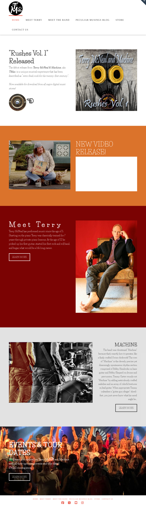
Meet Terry (45, 499)
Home (35, 499)
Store (97, 499)
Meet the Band (60, 499)
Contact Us (107, 499)
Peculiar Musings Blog (81, 499)
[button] (143, 2)
